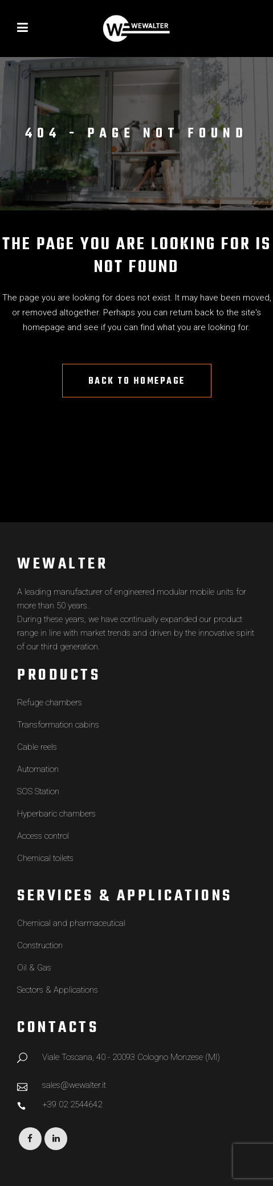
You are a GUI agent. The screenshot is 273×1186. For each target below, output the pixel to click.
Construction (40, 945)
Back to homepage (136, 381)
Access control (43, 836)
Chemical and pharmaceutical (71, 923)
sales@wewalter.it (74, 1085)
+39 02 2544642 (72, 1104)
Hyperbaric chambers (56, 814)
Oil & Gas (34, 967)
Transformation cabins (58, 725)
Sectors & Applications (57, 990)
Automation (38, 769)
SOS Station (38, 791)
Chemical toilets (45, 858)
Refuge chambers (49, 702)
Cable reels (37, 747)
